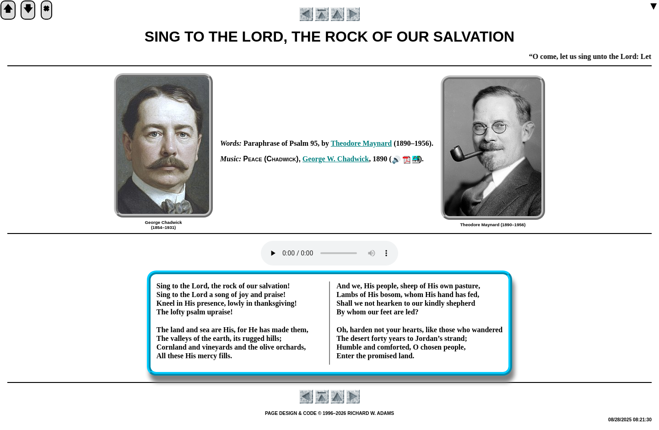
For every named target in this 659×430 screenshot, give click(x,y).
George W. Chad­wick (335, 159)
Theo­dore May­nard (361, 143)
